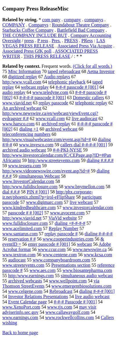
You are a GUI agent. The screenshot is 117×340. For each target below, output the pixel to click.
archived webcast (61, 129)
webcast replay (35, 87)
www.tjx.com (59, 307)
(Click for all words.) (92, 66)
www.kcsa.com (98, 254)
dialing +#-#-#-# (70, 223)
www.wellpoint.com (68, 280)
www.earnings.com (20, 317)
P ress (42, 40)
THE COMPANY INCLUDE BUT (34, 35)
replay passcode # (61, 233)
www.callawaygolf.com (67, 312)
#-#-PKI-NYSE (67, 149)
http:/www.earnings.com (31, 275)
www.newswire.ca (90, 249)
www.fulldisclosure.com (25, 223)
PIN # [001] (38, 191)
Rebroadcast (60, 291)
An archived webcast (21, 108)
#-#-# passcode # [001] (77, 87)
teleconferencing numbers (26, 134)
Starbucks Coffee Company (28, 30)
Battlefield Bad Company (81, 30)
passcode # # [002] (25, 212)
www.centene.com (60, 254)
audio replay (14, 92)
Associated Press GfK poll (26, 51)
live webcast (81, 202)
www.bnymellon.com (84, 186)
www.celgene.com (25, 291)
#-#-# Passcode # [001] (75, 301)
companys (93, 19)
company (72, 19)
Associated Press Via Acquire (84, 45)
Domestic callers (88, 97)
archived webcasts (25, 280)
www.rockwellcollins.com (69, 317)
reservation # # (22, 238)
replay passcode (53, 102)
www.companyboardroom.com (61, 259)
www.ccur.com (52, 249)
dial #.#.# (11, 191)
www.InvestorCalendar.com (28, 181)
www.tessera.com (24, 165)
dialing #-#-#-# (98, 233)
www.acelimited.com (22, 228)
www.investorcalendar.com (88, 207)
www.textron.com (19, 254)
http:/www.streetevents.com (54, 160)
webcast (84, 244)
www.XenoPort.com (21, 307)
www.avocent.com (67, 212)
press (29, 40)
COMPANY (13, 24)
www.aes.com (43, 270)
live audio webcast (92, 296)
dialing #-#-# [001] (97, 291)
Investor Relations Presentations (38, 296)
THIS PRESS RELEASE (47, 56)
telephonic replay (91, 102)
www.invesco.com (36, 144)
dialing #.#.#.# (100, 160)
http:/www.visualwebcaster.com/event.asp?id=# (46, 139)
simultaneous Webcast (39, 176)
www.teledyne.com (50, 92)
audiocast (17, 259)
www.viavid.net (17, 102)
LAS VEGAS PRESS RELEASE (53, 43)
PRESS (71, 40)
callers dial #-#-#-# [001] (83, 144)
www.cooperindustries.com (68, 238)
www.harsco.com (18, 123)
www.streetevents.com (23, 265)
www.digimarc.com (44, 202)
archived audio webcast (24, 149)
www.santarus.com (20, 233)
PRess (87, 40)
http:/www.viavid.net (22, 218)
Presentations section (71, 265)
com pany (51, 19)
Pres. (56, 40)
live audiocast (84, 118)
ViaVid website (62, 218)
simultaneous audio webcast (87, 275)
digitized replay (22, 76)
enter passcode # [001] (49, 244)
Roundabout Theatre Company (80, 24)
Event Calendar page (27, 301)
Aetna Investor (101, 71)
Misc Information (24, 71)
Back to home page (20, 332)
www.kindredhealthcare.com (29, 207)
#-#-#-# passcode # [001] (42, 97)
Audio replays (57, 76)
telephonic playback (66, 81)
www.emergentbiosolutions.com (81, 286)
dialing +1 (28, 129)
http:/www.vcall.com (21, 81)
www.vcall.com (50, 118)
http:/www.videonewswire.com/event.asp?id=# (46, 170)
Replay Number (63, 228)
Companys (38, 24)
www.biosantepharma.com (87, 270)
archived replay (56, 123)
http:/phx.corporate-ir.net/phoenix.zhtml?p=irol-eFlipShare (47, 194)
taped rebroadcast (64, 71)
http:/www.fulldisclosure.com (29, 186)
